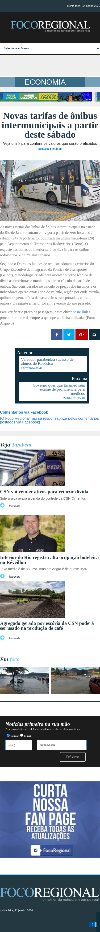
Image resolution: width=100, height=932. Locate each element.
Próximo (72, 757)
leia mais (14, 506)
